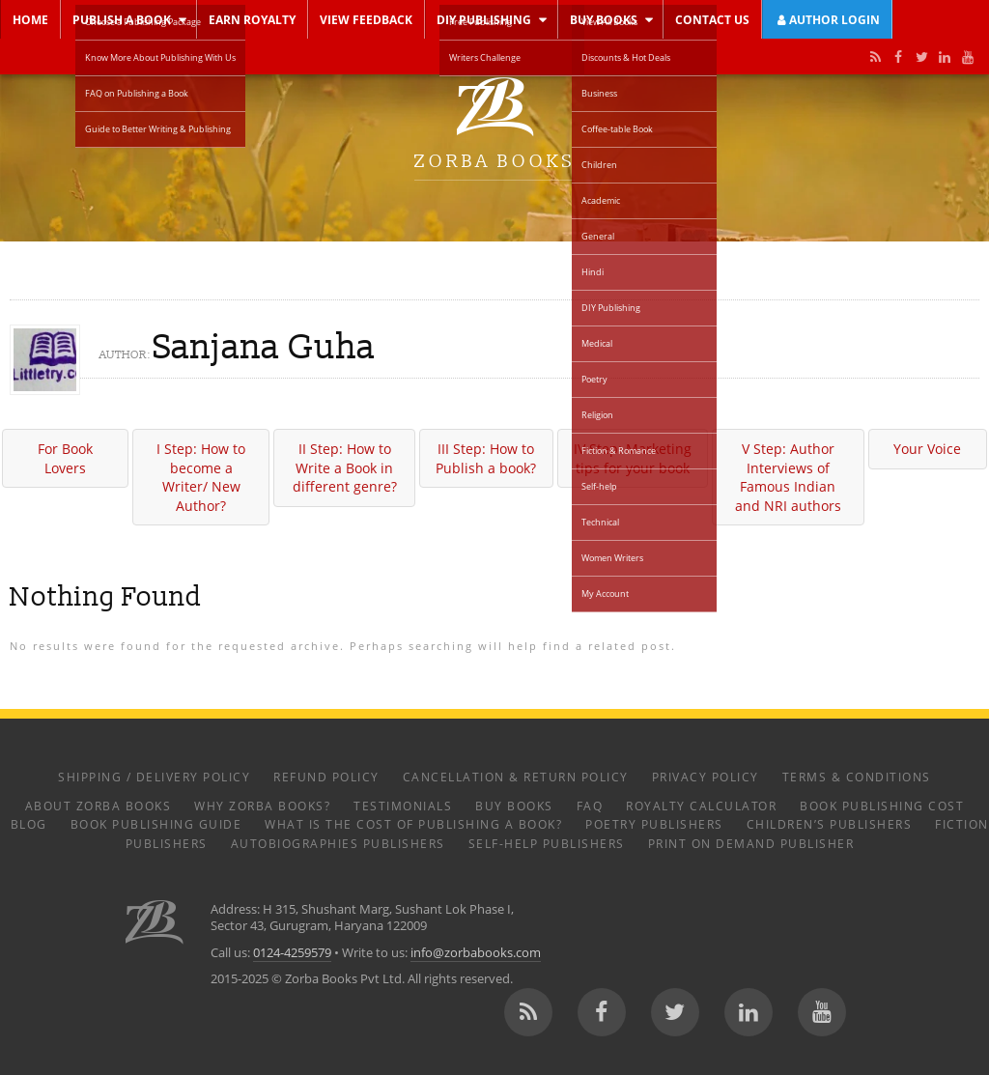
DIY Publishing (484, 19)
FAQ (590, 805)
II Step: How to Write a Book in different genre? (345, 467)
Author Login (827, 19)
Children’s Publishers (830, 824)
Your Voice (927, 448)
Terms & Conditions (856, 776)
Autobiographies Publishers (338, 843)
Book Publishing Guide (156, 824)
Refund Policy (326, 776)
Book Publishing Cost (882, 805)
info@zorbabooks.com (475, 953)
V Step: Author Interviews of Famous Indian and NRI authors (788, 477)
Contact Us (712, 19)
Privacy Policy (705, 776)
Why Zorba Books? (262, 805)
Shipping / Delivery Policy (154, 776)
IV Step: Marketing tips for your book (633, 458)
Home (30, 19)
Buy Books (603, 19)
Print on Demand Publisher (751, 843)
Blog (29, 824)
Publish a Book (121, 19)
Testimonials (402, 805)
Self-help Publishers (546, 843)
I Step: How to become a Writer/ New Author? (200, 477)
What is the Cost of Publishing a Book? (413, 824)
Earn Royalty (252, 19)
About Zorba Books (98, 805)
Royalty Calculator (701, 805)
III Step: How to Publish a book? (486, 458)
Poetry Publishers (654, 824)
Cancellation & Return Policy (516, 776)
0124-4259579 (292, 953)
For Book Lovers (65, 458)
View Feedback (366, 19)
